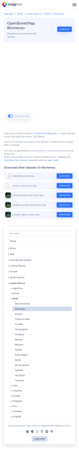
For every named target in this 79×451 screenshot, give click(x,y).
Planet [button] (13, 241)
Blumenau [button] (20, 308)
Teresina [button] (19, 380)
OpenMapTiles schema (15, 160)
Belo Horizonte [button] (22, 303)
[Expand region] (8, 248)
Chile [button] (15, 385)
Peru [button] (15, 406)
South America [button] (17, 283)
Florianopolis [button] (21, 329)
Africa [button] (13, 248)
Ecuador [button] (17, 395)
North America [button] (17, 277)
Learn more (39, 439)
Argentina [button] (17, 288)
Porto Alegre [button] (21, 354)
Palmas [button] (18, 349)
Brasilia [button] (18, 314)
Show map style (21, 116)
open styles (52, 160)
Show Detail (64, 176)
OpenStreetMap (44, 133)
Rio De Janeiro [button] (22, 365)
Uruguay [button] (17, 416)
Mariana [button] (19, 344)
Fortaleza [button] (19, 334)
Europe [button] (13, 271)
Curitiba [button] (19, 324)
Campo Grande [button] (22, 319)
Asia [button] (12, 254)
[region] (39, 84)
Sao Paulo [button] (20, 375)
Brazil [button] (15, 298)
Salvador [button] (19, 370)
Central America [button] (17, 265)
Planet (20, 13)
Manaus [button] (19, 339)
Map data (8, 13)
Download (64, 29)
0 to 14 (45, 150)
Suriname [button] (17, 411)
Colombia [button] (17, 390)
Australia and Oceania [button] (20, 259)
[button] (74, 4)
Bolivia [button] (16, 293)
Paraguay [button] (17, 400)
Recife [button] (18, 360)
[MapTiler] (13, 5)
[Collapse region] (8, 283)
